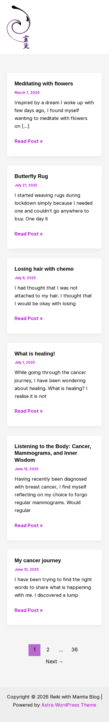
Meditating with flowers (44, 83)
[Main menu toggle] (96, 27)
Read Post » (29, 141)
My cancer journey (38, 560)
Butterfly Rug (31, 176)
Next (55, 661)
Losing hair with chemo (44, 269)
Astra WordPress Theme (68, 705)
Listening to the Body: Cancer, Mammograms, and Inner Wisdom (53, 453)
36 (74, 649)
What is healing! (35, 354)
